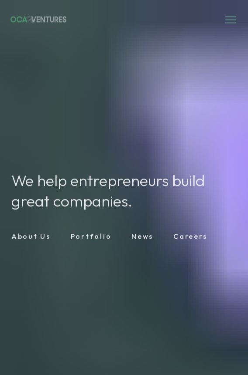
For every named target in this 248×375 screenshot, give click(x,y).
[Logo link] (38, 20)
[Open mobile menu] (231, 20)
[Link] (31, 237)
